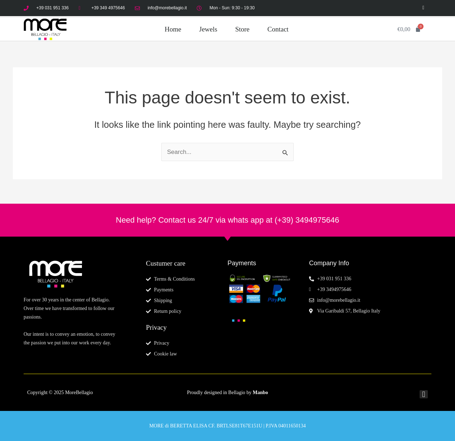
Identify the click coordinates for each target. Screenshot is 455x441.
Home (173, 29)
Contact (278, 29)
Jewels (208, 29)
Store (242, 29)
